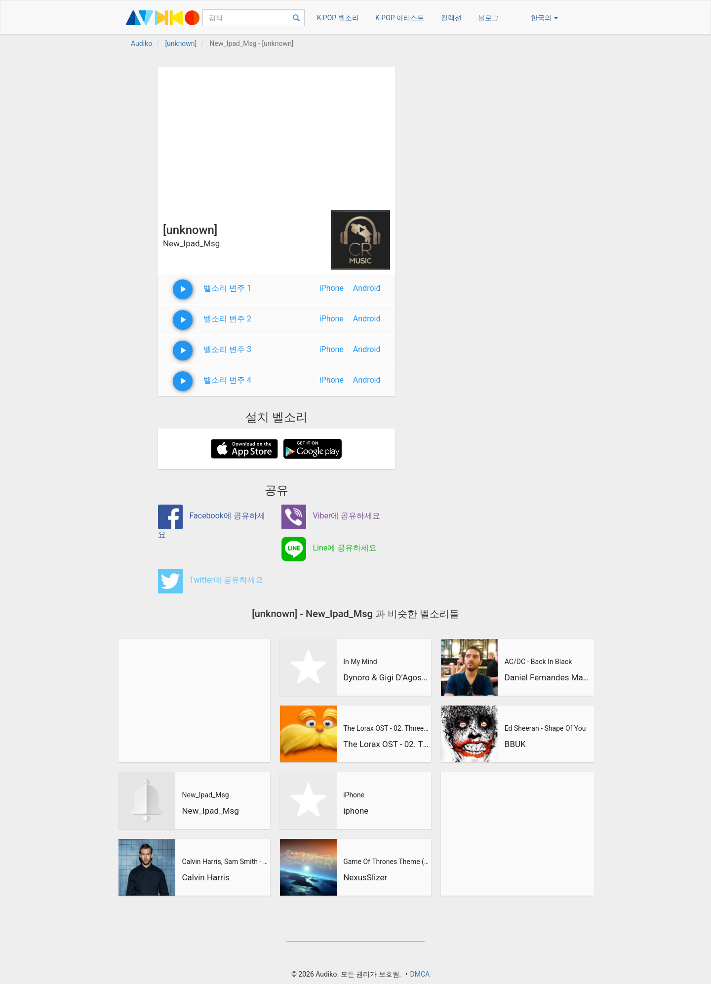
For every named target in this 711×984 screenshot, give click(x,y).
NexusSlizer (365, 877)
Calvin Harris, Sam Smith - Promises (225, 862)
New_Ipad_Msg (205, 795)
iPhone (331, 288)
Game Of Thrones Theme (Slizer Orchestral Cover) (386, 862)
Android (367, 288)
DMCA (420, 974)
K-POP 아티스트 (399, 18)
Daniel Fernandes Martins (548, 677)
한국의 (544, 18)
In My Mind (360, 662)
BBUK (515, 744)
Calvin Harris (205, 877)
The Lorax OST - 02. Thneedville (386, 728)
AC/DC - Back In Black (538, 662)
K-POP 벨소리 (338, 18)
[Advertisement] (276, 136)
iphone (355, 811)
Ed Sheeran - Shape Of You (545, 728)
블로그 (488, 18)
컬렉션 (451, 18)
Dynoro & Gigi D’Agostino (386, 677)
